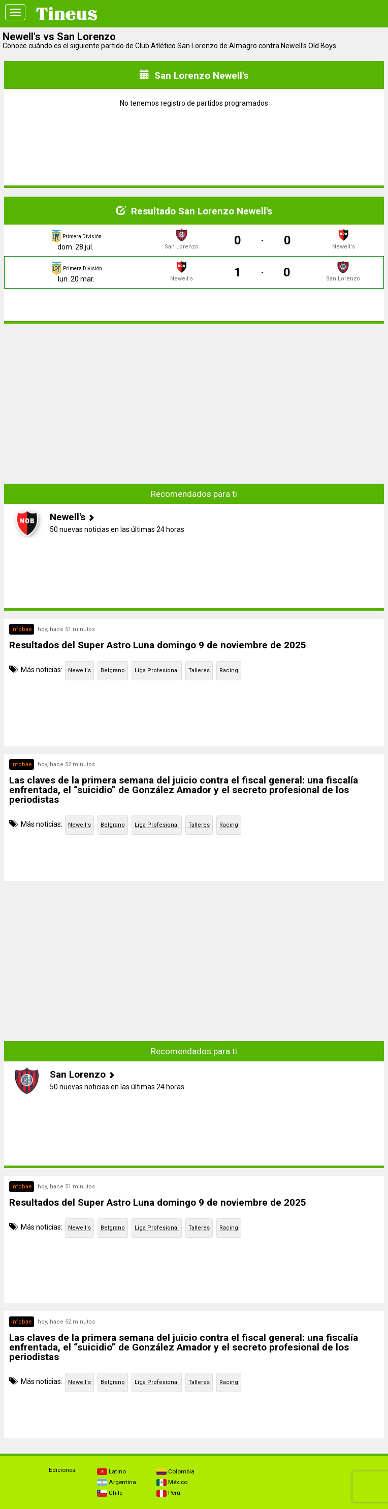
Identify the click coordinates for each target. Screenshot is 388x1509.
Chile (109, 1492)
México (171, 1482)
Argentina (116, 1482)
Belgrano (113, 670)
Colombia (175, 1471)
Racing (228, 670)
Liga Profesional (157, 670)
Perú (168, 1492)
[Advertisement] (194, 403)
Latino (111, 1471)
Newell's (79, 670)
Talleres (199, 670)
